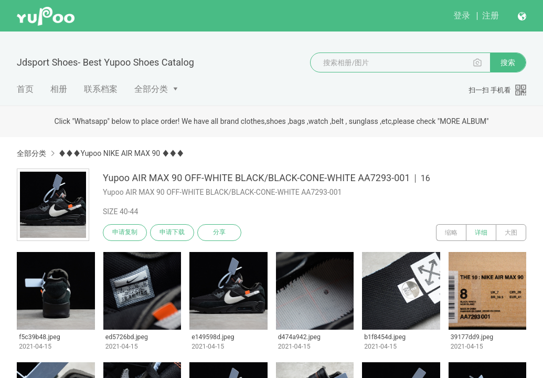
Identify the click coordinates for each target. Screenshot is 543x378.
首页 (25, 89)
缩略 (451, 232)
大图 (511, 232)
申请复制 (124, 232)
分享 (219, 232)
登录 (461, 15)
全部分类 (151, 89)
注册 (490, 15)
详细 (481, 232)
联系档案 (101, 89)
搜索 (508, 62)
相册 (58, 89)
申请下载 (172, 232)
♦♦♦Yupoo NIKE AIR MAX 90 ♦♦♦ (121, 153)
